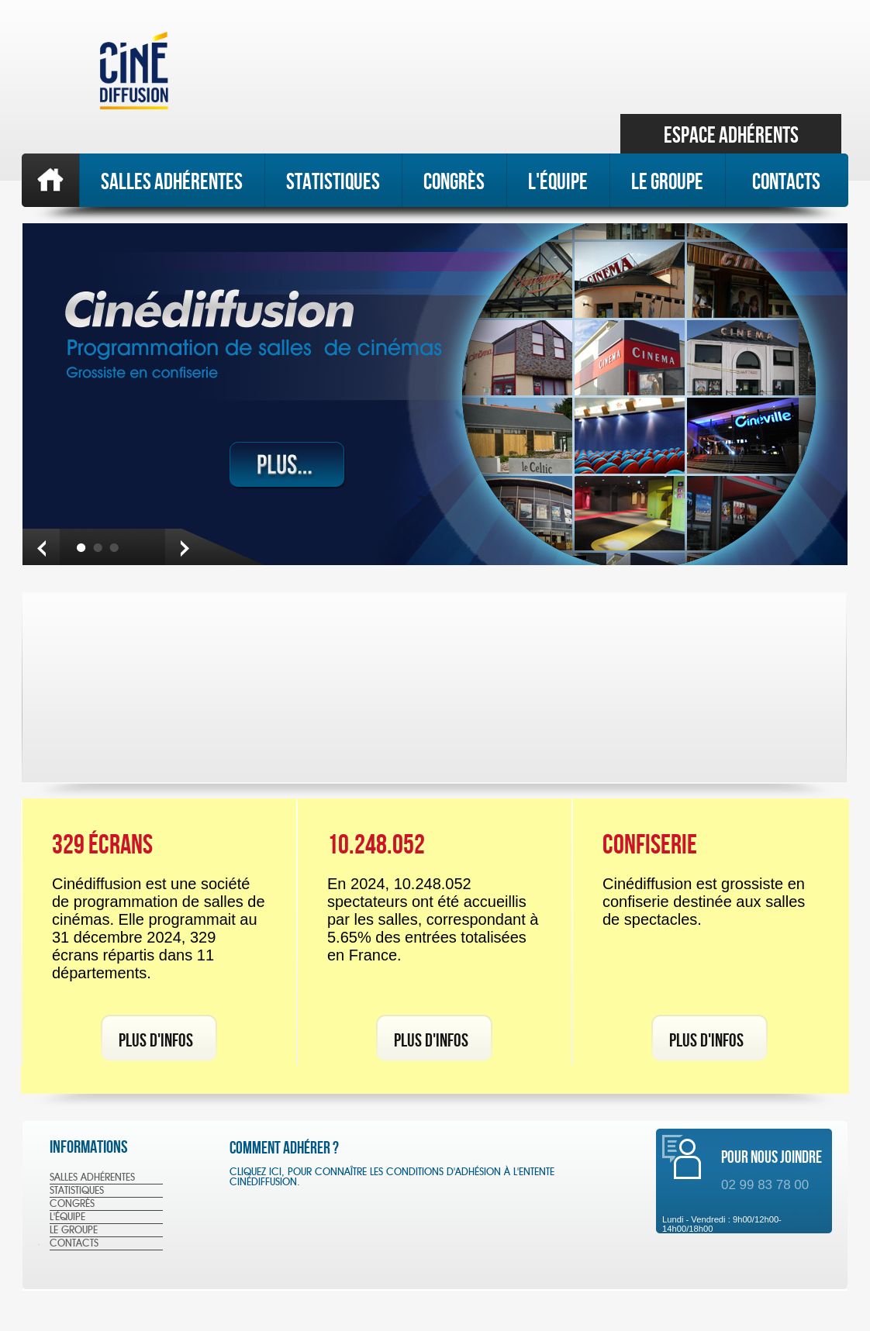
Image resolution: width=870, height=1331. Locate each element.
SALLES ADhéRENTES (92, 1178)
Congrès (454, 181)
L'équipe (558, 181)
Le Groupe (667, 181)
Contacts (786, 181)
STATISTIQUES (333, 181)
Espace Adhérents (731, 134)
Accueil (50, 180)
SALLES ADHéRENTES (172, 181)
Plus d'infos (156, 1039)
